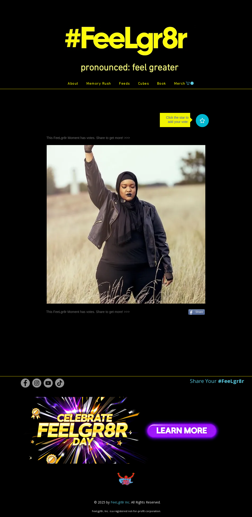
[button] (129, 68)
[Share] (196, 312)
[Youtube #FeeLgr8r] (48, 383)
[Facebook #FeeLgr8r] (25, 383)
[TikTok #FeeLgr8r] (59, 383)
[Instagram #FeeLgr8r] (36, 383)
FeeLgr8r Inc (120, 502)
